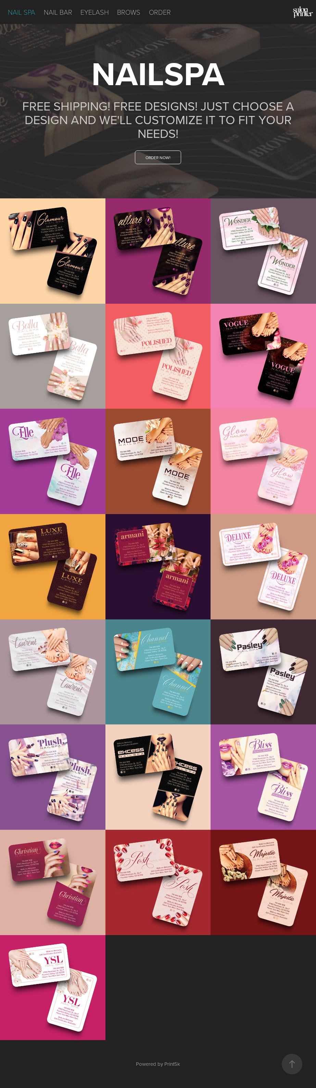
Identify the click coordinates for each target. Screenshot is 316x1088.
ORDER (160, 12)
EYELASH (94, 12)
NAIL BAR (58, 12)
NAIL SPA (21, 12)
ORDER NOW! (158, 157)
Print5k (172, 1063)
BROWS (128, 12)
